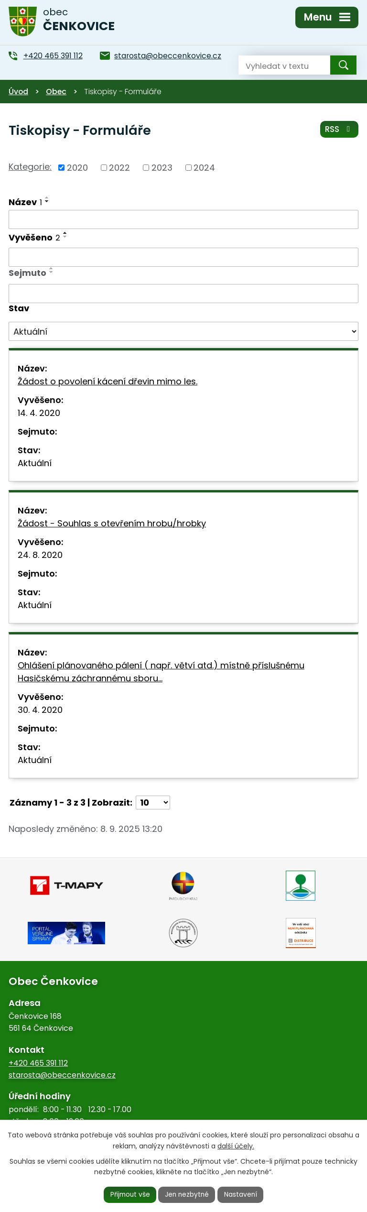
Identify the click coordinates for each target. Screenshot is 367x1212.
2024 (204, 168)
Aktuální (35, 463)
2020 (77, 168)
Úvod (18, 91)
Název (25, 202)
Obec (56, 91)
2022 (119, 168)
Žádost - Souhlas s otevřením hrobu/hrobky (112, 523)
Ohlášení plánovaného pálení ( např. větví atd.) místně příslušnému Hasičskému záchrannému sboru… (161, 671)
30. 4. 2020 (40, 710)
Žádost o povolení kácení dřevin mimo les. (107, 381)
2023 (162, 168)
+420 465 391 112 (38, 1063)
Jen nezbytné (187, 1194)
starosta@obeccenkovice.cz (62, 1075)
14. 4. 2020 (39, 413)
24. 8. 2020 (40, 555)
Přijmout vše (129, 1194)
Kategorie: (30, 167)
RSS (339, 130)
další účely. (235, 1145)
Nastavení (242, 1194)
